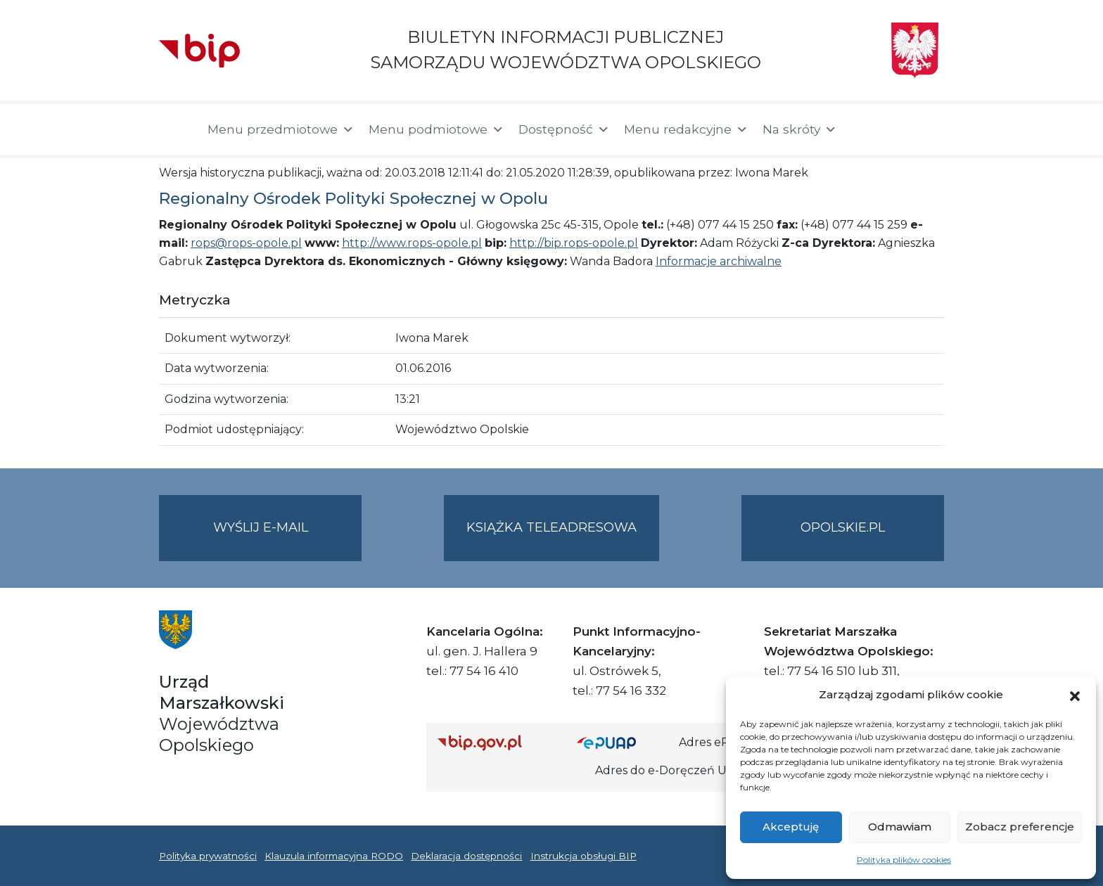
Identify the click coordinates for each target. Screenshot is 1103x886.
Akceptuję (791, 826)
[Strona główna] (176, 129)
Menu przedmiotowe (281, 129)
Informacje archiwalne (719, 261)
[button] (1075, 695)
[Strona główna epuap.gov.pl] (623, 742)
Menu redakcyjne (686, 129)
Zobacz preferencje (1019, 826)
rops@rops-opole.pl (246, 243)
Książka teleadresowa (551, 527)
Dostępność (564, 129)
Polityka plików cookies (904, 859)
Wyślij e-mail (287, 539)
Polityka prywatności (208, 855)
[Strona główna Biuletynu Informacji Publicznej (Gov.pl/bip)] (496, 742)
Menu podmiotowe (436, 129)
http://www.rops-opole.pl (412, 243)
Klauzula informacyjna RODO (333, 855)
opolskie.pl (843, 527)
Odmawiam (899, 826)
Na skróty (800, 129)
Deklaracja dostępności (466, 855)
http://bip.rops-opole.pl (573, 243)
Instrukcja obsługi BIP (583, 855)
